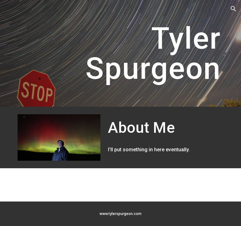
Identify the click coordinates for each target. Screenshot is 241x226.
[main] (120, 53)
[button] (233, 8)
